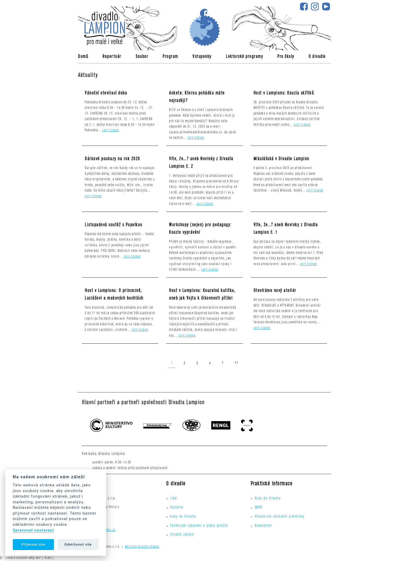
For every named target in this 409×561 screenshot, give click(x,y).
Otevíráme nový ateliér (275, 291)
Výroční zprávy (182, 535)
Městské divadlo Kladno (142, 547)
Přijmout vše (33, 544)
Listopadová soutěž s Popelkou (113, 225)
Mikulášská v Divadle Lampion (281, 159)
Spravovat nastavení (33, 530)
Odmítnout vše (78, 544)
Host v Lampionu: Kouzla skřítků (284, 93)
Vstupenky (202, 57)
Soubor (142, 57)
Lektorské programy (244, 57)
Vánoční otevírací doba (106, 93)
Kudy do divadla (183, 517)
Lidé (173, 499)
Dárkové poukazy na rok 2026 (112, 159)
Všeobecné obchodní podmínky (280, 517)
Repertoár (112, 57)
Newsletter (263, 526)
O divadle (317, 57)
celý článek (110, 131)
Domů (83, 57)
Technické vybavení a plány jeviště (199, 526)
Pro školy (285, 57)
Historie (176, 508)
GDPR (258, 508)
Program (170, 57)
